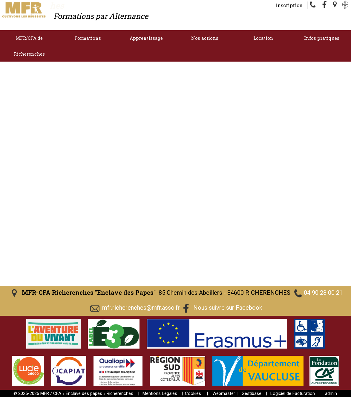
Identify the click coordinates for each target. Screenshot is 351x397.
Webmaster (223, 393)
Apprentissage (146, 38)
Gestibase (251, 393)
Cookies (193, 393)
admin (331, 393)
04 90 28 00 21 (323, 292)
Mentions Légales (159, 393)
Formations (88, 38)
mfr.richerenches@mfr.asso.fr (141, 307)
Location (263, 38)
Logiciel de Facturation (292, 393)
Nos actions (204, 38)
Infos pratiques (321, 38)
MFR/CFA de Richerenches (29, 46)
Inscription (289, 5)
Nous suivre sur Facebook (227, 307)
